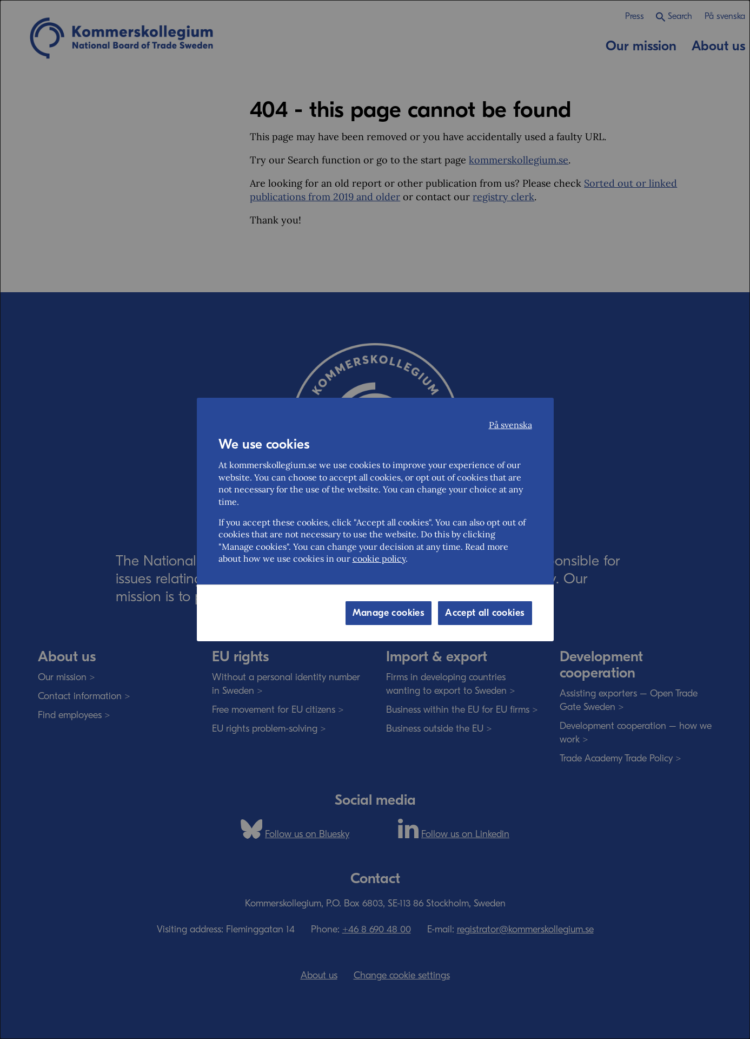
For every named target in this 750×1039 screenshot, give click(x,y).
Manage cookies (389, 613)
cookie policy (379, 558)
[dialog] (375, 519)
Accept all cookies (485, 613)
